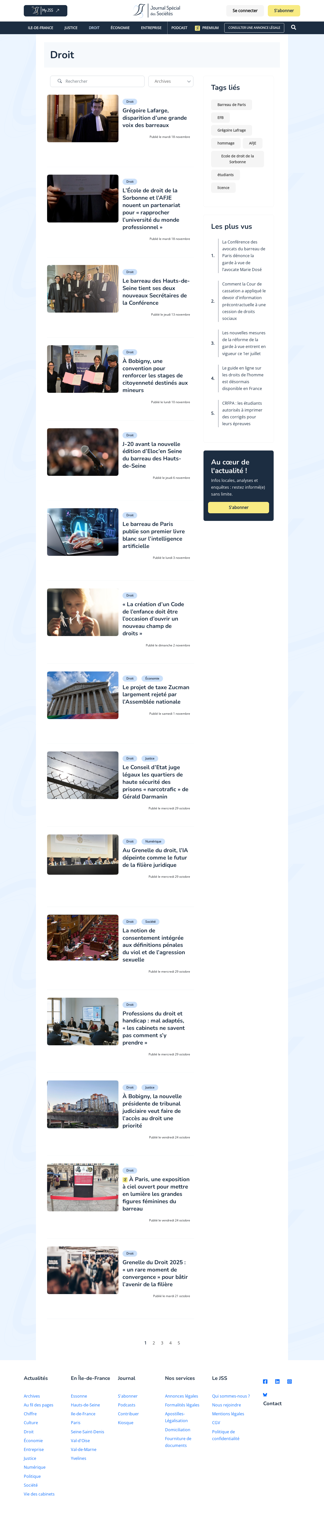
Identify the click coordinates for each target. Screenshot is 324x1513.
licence (223, 187)
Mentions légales (228, 1416)
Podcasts (126, 1407)
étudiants (225, 174)
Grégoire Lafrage (231, 130)
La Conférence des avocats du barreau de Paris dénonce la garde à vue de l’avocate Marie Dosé (243, 255)
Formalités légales (182, 1407)
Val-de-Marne (83, 1451)
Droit (94, 27)
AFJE (252, 143)
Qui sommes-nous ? (231, 1398)
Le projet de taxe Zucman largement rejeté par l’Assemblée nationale (154, 697)
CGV (216, 1424)
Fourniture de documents (178, 1444)
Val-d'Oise (80, 1442)
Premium (207, 28)
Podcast (179, 27)
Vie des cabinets (39, 1496)
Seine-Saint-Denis (87, 1433)
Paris (75, 1424)
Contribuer (128, 1416)
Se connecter (245, 10)
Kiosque (125, 1424)
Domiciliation (177, 1431)
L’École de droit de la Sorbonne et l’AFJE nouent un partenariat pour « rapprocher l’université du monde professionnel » (153, 208)
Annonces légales (181, 1398)
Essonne (79, 1398)
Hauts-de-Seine (85, 1407)
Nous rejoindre (226, 1407)
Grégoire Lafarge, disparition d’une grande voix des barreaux (147, 121)
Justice (71, 27)
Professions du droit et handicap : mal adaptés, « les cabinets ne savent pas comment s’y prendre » (156, 1027)
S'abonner (284, 10)
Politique (32, 1478)
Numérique (153, 841)
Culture (31, 1424)
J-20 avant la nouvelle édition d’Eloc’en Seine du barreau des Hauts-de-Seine (154, 454)
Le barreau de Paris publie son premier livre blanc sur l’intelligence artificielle (156, 534)
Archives (32, 1398)
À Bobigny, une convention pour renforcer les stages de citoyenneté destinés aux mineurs (155, 375)
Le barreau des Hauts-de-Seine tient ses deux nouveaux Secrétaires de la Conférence (156, 291)
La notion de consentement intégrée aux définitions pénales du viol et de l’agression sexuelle (155, 944)
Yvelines (78, 1460)
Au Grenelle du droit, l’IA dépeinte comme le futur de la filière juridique (155, 860)
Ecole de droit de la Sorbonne (237, 159)
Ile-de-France (40, 27)
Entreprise (151, 27)
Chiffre (30, 1416)
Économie (120, 27)
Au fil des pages (38, 1407)
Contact (272, 1406)
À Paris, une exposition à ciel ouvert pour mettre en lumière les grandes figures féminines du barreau (155, 1193)
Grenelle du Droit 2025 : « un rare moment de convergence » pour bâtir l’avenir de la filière (155, 1276)
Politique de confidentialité (225, 1437)
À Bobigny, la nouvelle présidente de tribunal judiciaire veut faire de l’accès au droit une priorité (155, 1110)
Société (150, 921)
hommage (225, 143)
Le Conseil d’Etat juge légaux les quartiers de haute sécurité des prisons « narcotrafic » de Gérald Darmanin (155, 781)
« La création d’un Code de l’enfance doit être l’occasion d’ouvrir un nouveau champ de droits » (155, 618)
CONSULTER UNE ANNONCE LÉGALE (254, 28)
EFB (220, 117)
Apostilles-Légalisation (176, 1419)
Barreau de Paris (231, 104)
